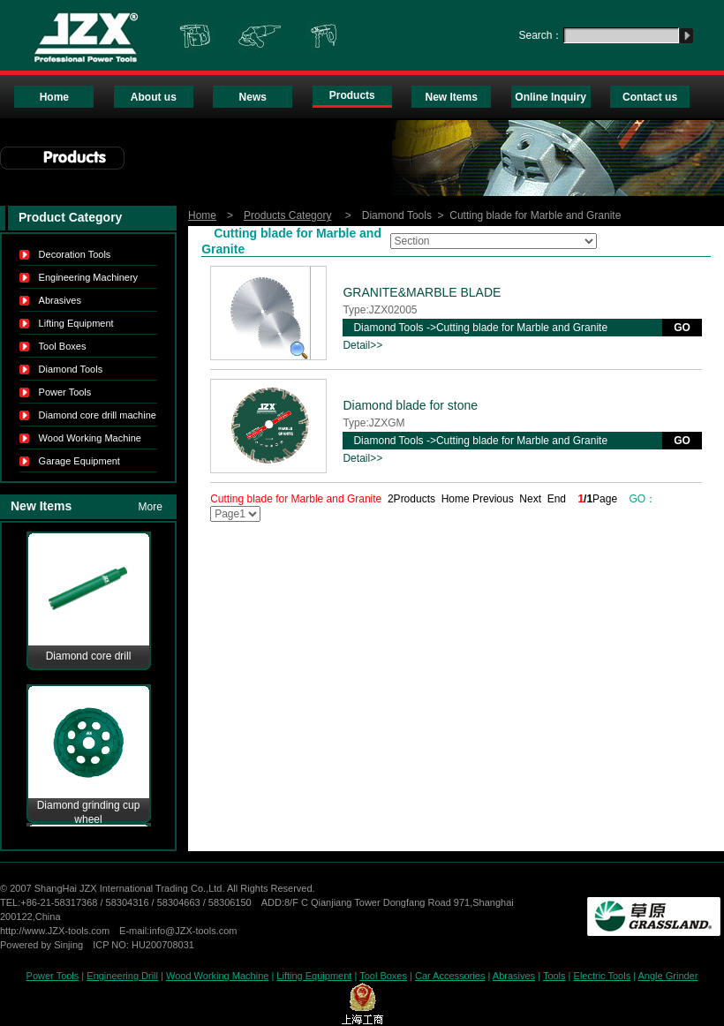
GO (682, 327)
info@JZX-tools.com (193, 930)
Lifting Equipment (76, 323)
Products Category (287, 215)
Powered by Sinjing (41, 944)
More (150, 507)
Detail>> (362, 345)
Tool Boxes (63, 346)
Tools (554, 975)
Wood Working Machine (90, 438)
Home (54, 97)
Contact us (649, 97)
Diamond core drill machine (97, 415)
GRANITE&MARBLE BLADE (422, 292)
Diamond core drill (89, 656)
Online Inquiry (550, 97)
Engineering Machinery (89, 277)
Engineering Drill (122, 975)
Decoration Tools (75, 254)
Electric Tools (602, 975)
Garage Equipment (79, 461)
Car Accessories (450, 975)
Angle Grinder (668, 975)
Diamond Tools (71, 369)
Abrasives (60, 300)
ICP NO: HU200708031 (143, 944)
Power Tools (65, 392)
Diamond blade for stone (410, 405)
